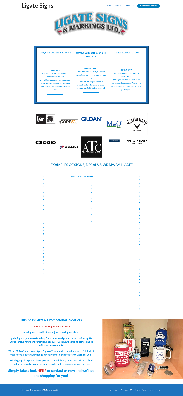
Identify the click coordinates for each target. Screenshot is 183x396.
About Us (118, 5)
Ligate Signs (37, 5)
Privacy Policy (141, 390)
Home (108, 5)
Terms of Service (155, 390)
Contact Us (129, 5)
